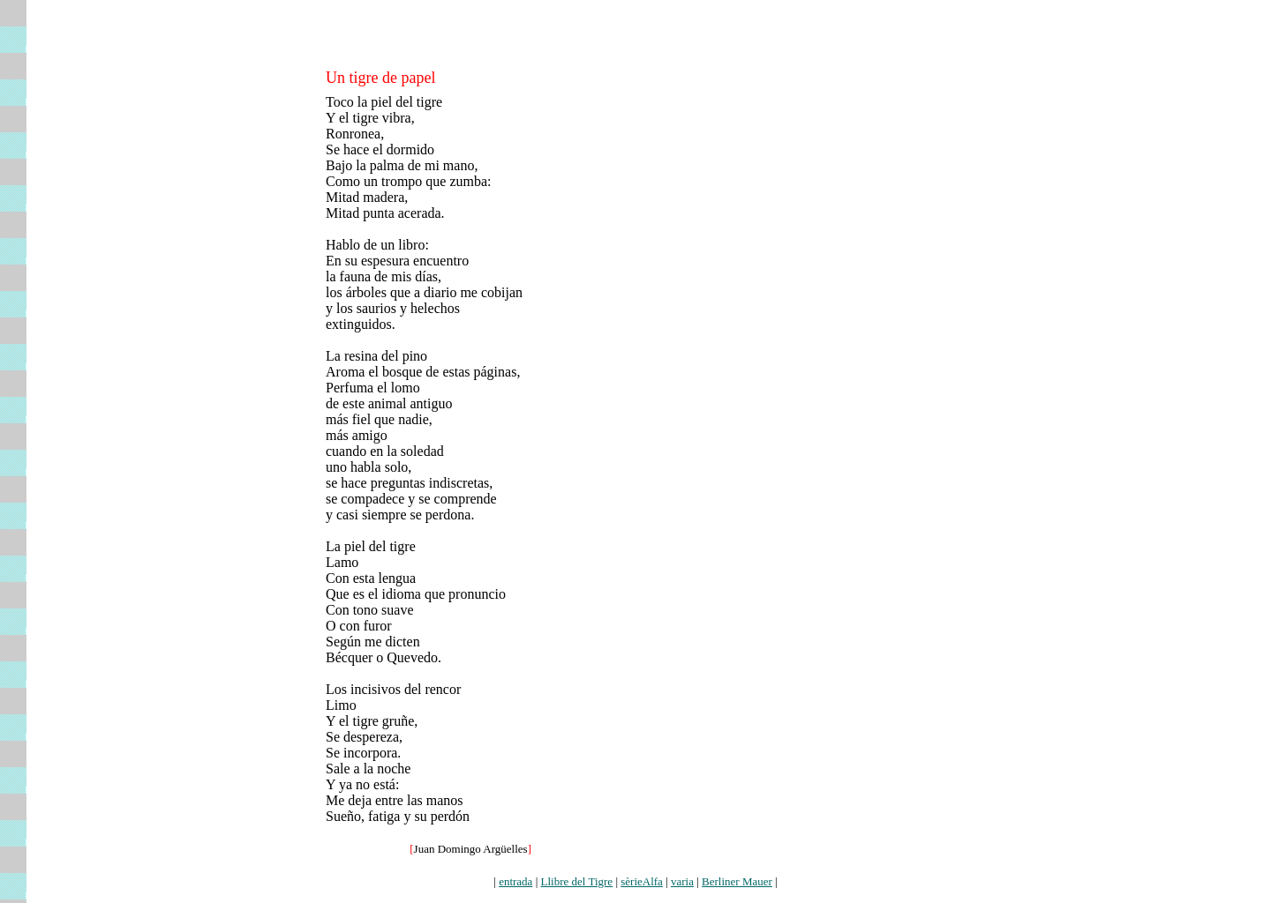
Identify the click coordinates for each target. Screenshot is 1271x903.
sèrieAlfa (641, 881)
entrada (515, 881)
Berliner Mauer (737, 881)
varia (682, 881)
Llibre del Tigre (577, 881)
